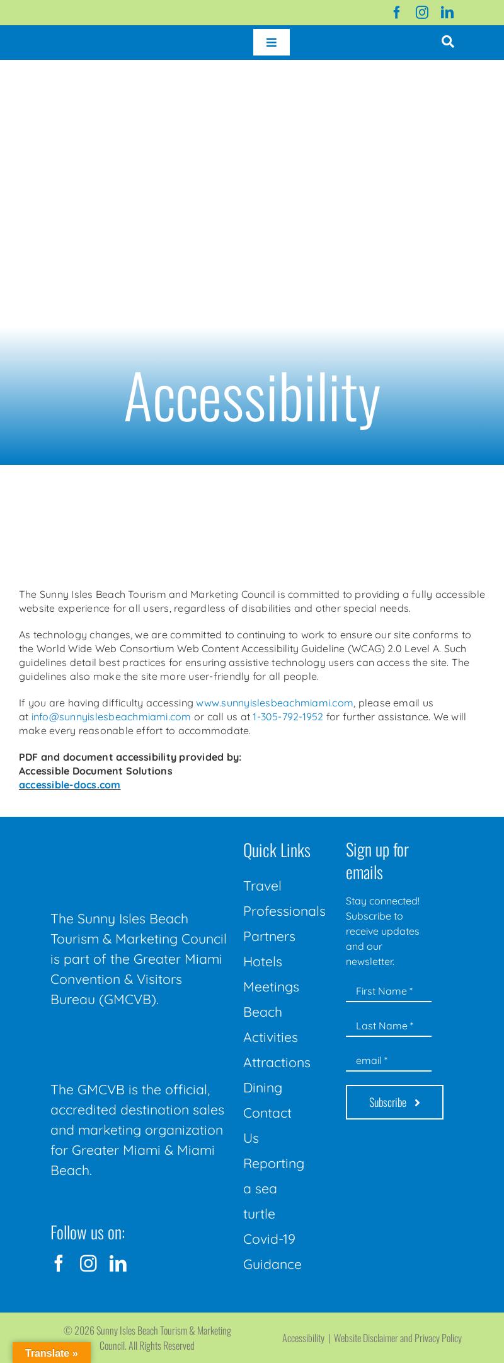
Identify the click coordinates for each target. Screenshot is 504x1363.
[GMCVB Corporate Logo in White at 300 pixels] (139, 1038)
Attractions (277, 1062)
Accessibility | (308, 1337)
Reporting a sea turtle (273, 1188)
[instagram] (422, 12)
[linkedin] (447, 12)
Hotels (262, 961)
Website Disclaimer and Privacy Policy (398, 1337)
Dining (262, 1087)
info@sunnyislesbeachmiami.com (112, 716)
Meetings (271, 986)
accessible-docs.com (70, 784)
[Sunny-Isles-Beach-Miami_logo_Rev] (139, 837)
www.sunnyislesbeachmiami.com (274, 702)
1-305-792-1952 (288, 716)
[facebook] (397, 12)
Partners (269, 936)
